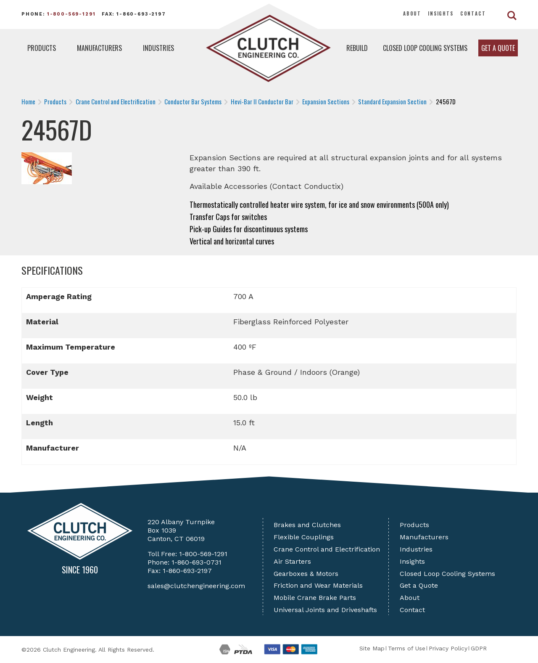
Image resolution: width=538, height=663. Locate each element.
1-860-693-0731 (196, 562)
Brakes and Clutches (307, 525)
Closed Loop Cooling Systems (425, 48)
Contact (473, 13)
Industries (158, 48)
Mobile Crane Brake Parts (315, 598)
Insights (441, 13)
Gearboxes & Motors (306, 574)
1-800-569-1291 (71, 14)
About (412, 13)
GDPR (479, 648)
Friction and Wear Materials (318, 585)
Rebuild (357, 48)
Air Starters (292, 561)
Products (41, 48)
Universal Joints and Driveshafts (325, 610)
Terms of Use (406, 648)
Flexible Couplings (304, 537)
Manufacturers (99, 48)
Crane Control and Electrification (327, 549)
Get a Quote (498, 48)
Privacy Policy (448, 648)
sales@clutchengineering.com (196, 586)
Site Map (372, 648)
